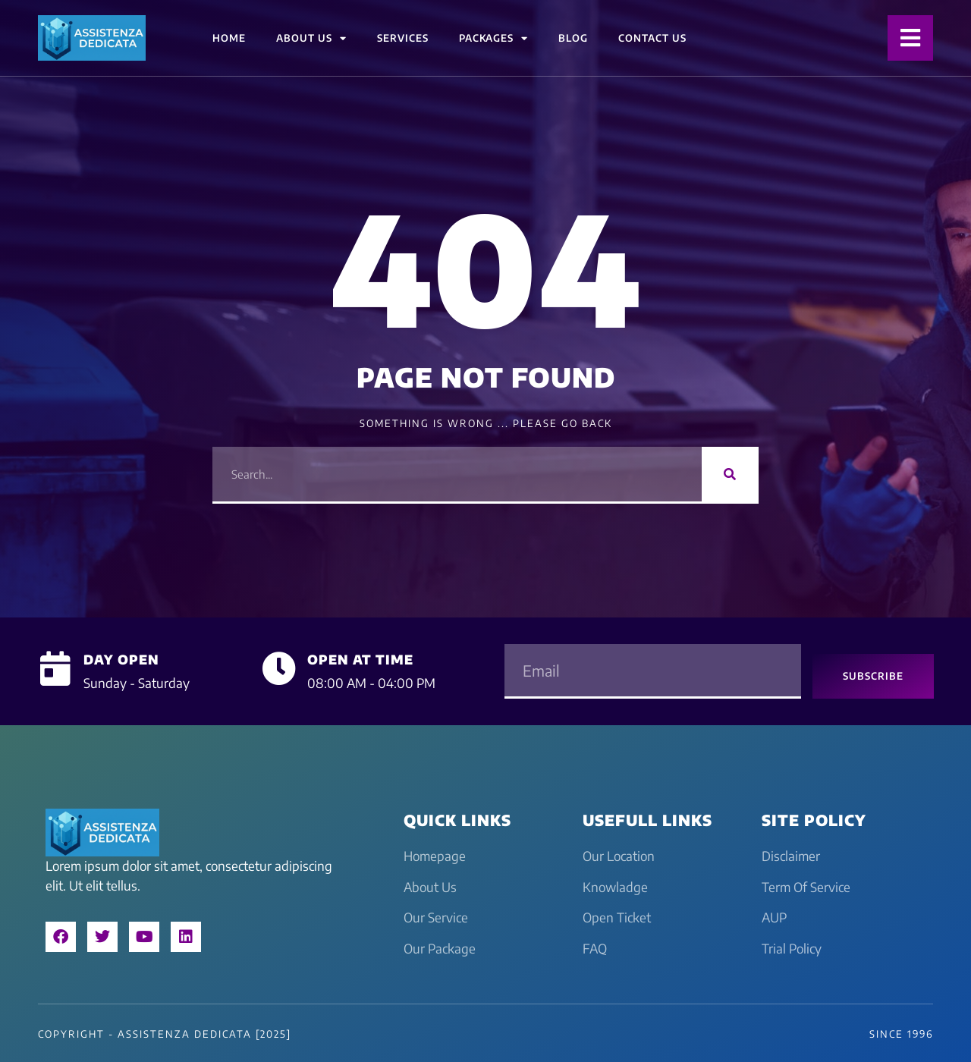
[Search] (730, 474)
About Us (311, 38)
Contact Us (652, 38)
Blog (573, 38)
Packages (493, 38)
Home (229, 38)
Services (403, 38)
